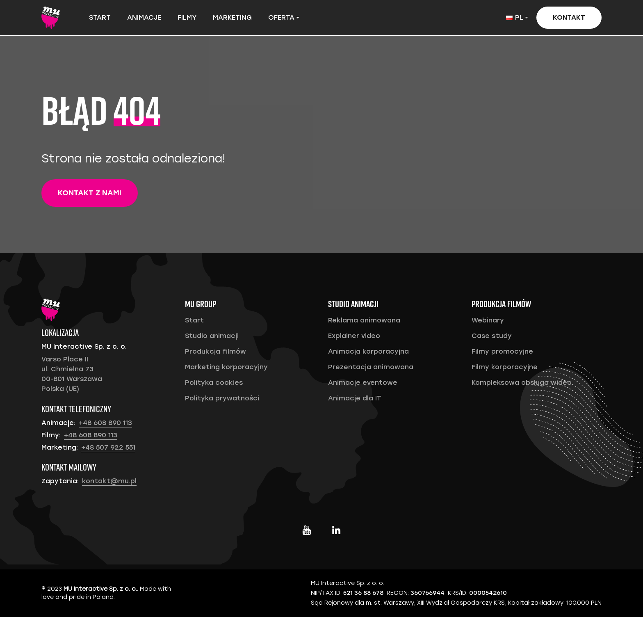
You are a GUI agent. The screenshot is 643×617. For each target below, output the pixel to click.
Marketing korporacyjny (226, 367)
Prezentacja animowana (370, 367)
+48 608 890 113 (105, 423)
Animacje (144, 17)
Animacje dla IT (354, 398)
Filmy (187, 17)
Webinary (488, 320)
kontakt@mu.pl (109, 481)
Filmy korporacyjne (505, 367)
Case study (492, 336)
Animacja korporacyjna (368, 351)
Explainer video (354, 336)
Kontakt (569, 17)
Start (100, 17)
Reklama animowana (364, 320)
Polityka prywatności (222, 398)
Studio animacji (212, 336)
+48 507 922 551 (108, 447)
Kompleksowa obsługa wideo (522, 382)
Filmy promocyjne (502, 351)
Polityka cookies (214, 382)
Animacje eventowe (362, 382)
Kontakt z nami (89, 192)
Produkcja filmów (215, 351)
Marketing (232, 17)
